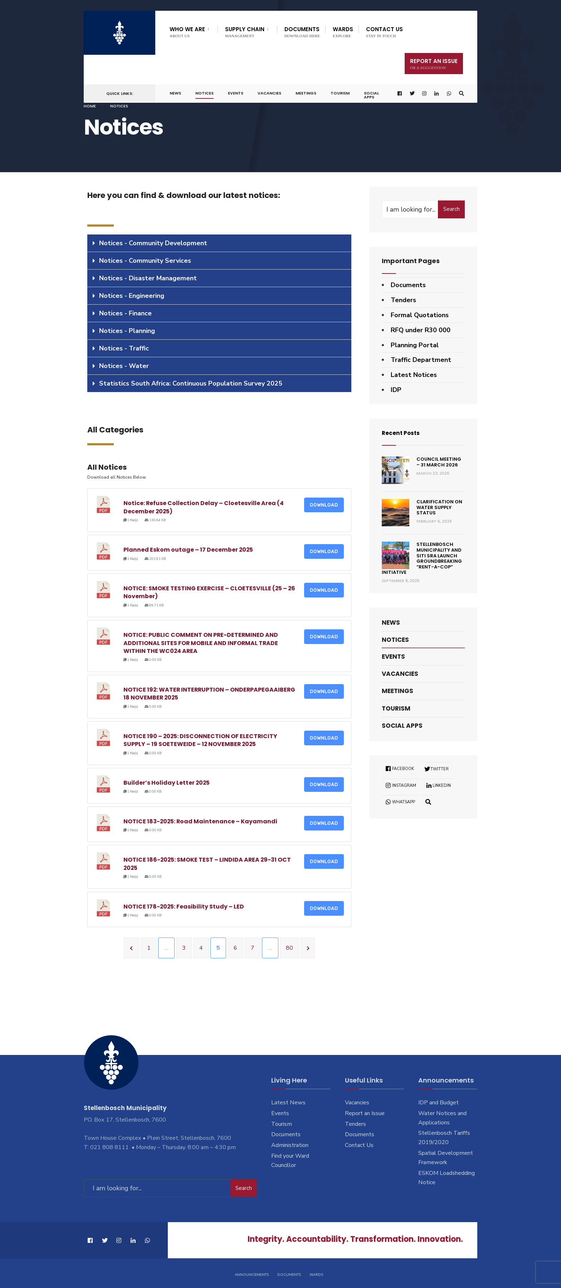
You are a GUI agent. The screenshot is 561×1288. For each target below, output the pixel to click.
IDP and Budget (438, 1103)
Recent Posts (404, 432)
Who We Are (187, 31)
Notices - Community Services (145, 260)
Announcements (252, 1272)
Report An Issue (434, 63)
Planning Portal (415, 345)
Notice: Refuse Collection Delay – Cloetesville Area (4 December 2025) (203, 507)
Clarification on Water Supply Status (439, 507)
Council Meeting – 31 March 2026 (438, 462)
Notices (204, 93)
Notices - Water (124, 366)
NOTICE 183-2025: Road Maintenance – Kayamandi (200, 821)
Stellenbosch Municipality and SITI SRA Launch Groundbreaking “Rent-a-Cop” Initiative (422, 558)
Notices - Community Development (153, 243)
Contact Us (384, 31)
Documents (302, 31)
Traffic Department (421, 359)
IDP (396, 390)
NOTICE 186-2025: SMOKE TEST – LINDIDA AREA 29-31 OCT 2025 (207, 864)
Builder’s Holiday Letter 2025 (166, 783)
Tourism (340, 93)
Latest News (288, 1103)
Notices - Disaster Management (148, 278)
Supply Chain (244, 31)
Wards (343, 31)
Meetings (306, 93)
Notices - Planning (127, 330)
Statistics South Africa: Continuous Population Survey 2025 (190, 383)
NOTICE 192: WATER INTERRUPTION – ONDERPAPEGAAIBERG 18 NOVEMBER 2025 (210, 694)
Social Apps (371, 95)
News (175, 93)
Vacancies (269, 93)
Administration (289, 1145)
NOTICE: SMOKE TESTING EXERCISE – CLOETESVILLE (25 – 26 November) (209, 592)
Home (90, 106)
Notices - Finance (125, 313)
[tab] (219, 243)
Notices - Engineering (131, 295)
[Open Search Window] (460, 93)
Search (451, 209)
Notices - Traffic (124, 348)
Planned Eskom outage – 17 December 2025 (188, 550)
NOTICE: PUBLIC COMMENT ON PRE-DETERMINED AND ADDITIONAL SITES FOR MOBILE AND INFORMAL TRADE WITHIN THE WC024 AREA (201, 643)
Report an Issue (365, 1113)
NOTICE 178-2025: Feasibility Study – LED (184, 906)
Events (235, 93)
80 (289, 948)
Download (324, 505)
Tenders (403, 300)
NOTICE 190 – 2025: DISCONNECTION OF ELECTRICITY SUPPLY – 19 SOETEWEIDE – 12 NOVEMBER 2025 (200, 740)
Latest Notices (414, 375)
